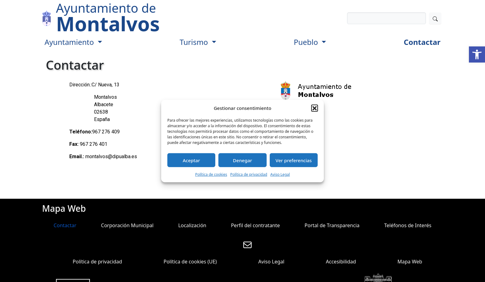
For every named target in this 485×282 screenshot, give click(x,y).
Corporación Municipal (127, 225)
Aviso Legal (280, 174)
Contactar (422, 42)
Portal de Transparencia (332, 225)
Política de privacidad (248, 174)
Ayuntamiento (70, 42)
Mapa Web (409, 261)
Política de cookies (211, 174)
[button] (477, 54)
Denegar (242, 160)
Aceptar (191, 160)
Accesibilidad (341, 261)
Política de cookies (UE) (190, 261)
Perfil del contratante (255, 225)
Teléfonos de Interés (407, 225)
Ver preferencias (294, 160)
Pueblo (307, 42)
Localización (192, 225)
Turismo (195, 42)
